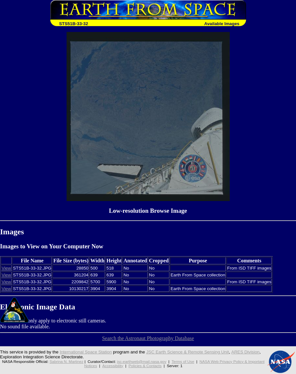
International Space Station (86, 352)
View (6, 268)
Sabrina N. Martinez (67, 361)
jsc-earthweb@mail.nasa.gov (141, 361)
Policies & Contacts (145, 366)
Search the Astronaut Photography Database (148, 338)
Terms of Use (183, 361)
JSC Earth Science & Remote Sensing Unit (187, 352)
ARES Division (245, 352)
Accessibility (112, 366)
